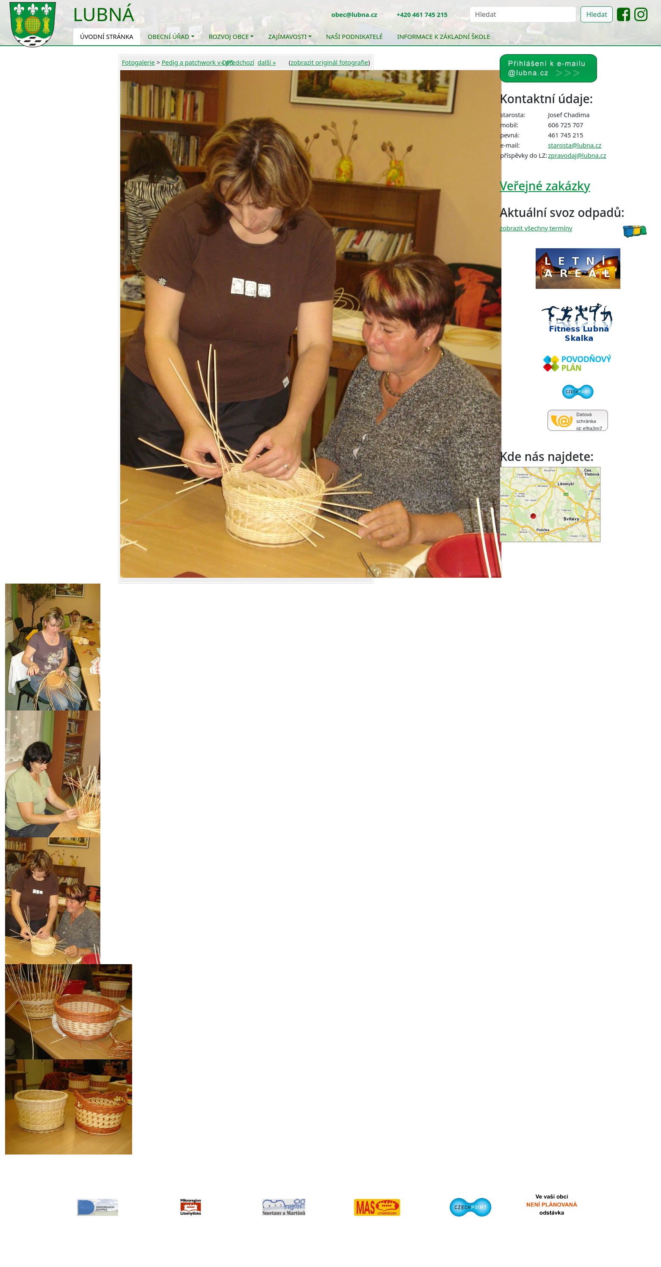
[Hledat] (523, 14)
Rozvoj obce (229, 36)
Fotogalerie (138, 62)
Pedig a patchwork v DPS (198, 62)
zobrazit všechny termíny (536, 228)
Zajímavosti (287, 36)
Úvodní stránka (106, 36)
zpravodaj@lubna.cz (577, 155)
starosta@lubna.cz (574, 145)
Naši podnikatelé (354, 36)
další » (266, 62)
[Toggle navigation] (140, 19)
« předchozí (237, 62)
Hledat (596, 14)
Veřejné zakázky (545, 186)
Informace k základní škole (443, 36)
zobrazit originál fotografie (329, 62)
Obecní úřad (168, 36)
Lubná (103, 14)
